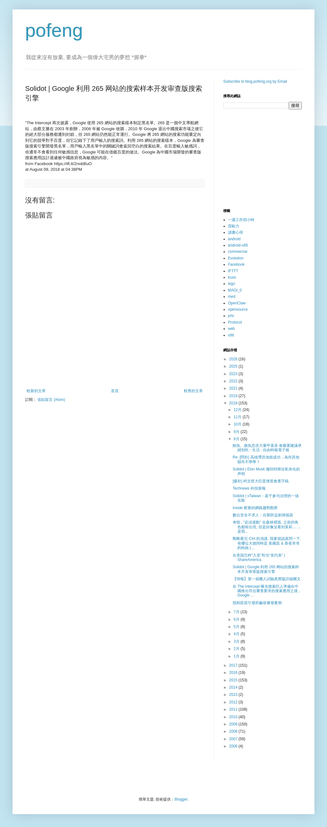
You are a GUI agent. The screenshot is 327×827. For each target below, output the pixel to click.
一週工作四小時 (241, 220)
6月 (237, 619)
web (231, 328)
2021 (234, 388)
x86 (231, 335)
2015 (234, 680)
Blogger (181, 799)
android (234, 239)
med (231, 296)
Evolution (235, 258)
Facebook (236, 264)
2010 (234, 717)
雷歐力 (233, 226)
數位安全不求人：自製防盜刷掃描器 (263, 515)
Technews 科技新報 (249, 488)
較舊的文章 (193, 391)
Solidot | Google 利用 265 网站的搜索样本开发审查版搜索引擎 (266, 569)
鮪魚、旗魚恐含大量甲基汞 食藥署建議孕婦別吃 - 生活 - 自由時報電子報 (267, 447)
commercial (237, 251)
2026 (234, 359)
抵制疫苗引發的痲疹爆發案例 (257, 603)
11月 (238, 417)
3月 (237, 641)
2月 (237, 649)
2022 (234, 381)
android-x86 (238, 245)
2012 (234, 702)
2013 (234, 694)
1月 (237, 656)
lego (231, 283)
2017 (234, 665)
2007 (234, 739)
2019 (234, 396)
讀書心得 (235, 232)
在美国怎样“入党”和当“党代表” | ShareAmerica (259, 557)
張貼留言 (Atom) (51, 399)
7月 (237, 612)
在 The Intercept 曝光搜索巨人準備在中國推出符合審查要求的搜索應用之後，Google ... (267, 591)
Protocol (235, 322)
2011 (234, 709)
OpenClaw (237, 303)
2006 (234, 746)
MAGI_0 (235, 290)
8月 (237, 439)
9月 (237, 432)
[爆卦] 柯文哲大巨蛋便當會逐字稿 (261, 481)
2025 (234, 366)
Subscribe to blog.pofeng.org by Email (255, 81)
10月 (238, 424)
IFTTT (233, 271)
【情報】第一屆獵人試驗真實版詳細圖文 (267, 579)
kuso (232, 277)
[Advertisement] (114, 371)
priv (231, 316)
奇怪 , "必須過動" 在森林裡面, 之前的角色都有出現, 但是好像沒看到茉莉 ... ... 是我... (267, 527)
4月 (237, 634)
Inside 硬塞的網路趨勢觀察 (255, 508)
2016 (234, 672)
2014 (234, 687)
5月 (237, 626)
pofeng (54, 30)
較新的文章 (36, 391)
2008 (234, 731)
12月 (238, 410)
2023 (234, 374)
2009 (234, 724)
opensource (238, 309)
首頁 (115, 391)
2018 (234, 403)
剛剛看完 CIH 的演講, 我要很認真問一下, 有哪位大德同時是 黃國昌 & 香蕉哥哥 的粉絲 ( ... (267, 543)
